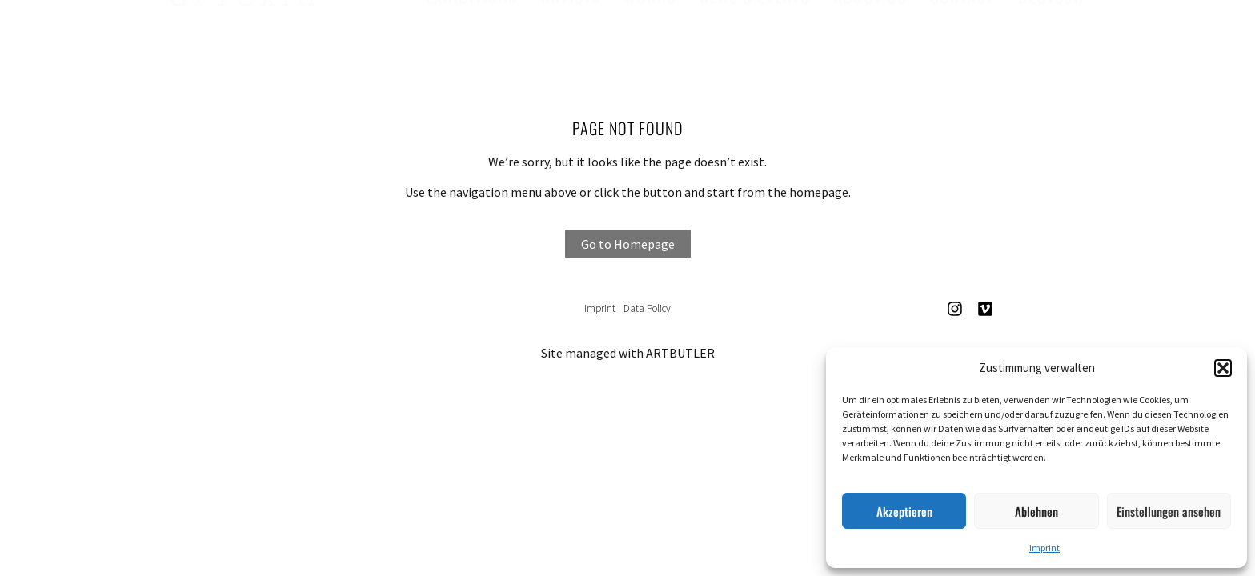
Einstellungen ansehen (1169, 511)
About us (869, 36)
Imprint (1044, 548)
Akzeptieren (904, 511)
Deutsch (1051, 36)
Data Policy (647, 308)
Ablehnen (1036, 511)
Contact (962, 36)
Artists (570, 36)
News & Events (754, 36)
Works (650, 36)
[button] (1223, 368)
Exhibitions (471, 36)
